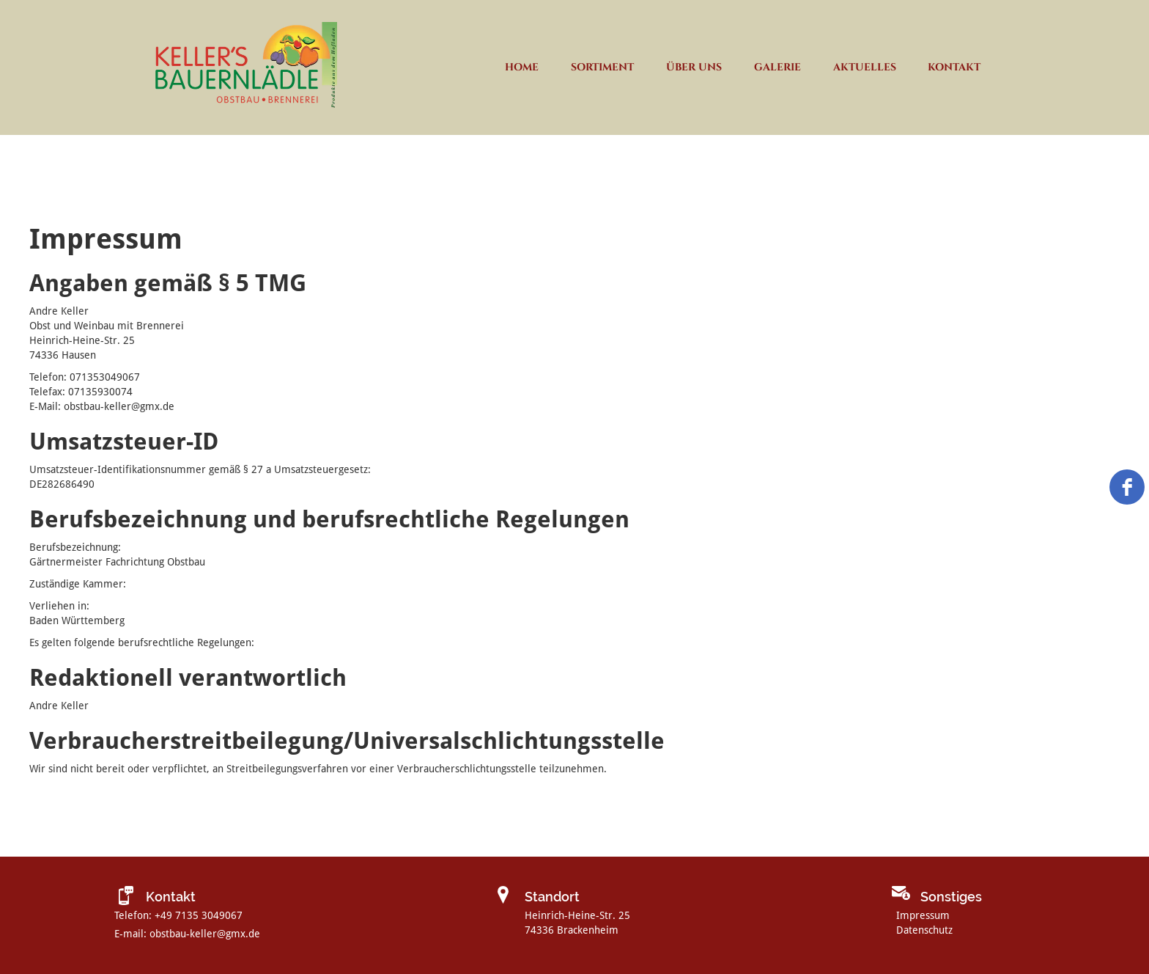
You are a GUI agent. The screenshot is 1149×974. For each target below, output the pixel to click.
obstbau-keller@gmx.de (204, 934)
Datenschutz (924, 930)
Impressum (923, 915)
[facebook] (1127, 487)
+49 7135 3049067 (199, 915)
